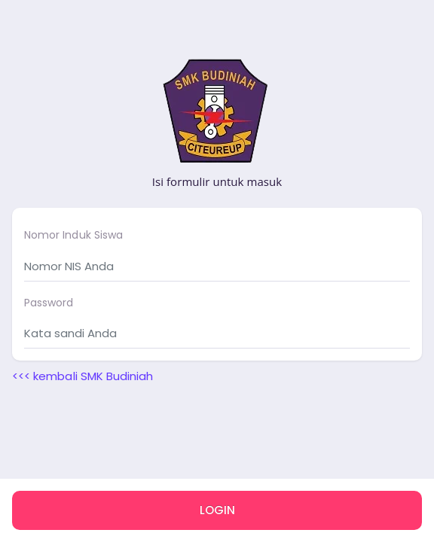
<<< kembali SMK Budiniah (82, 376)
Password (48, 302)
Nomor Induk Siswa (73, 234)
